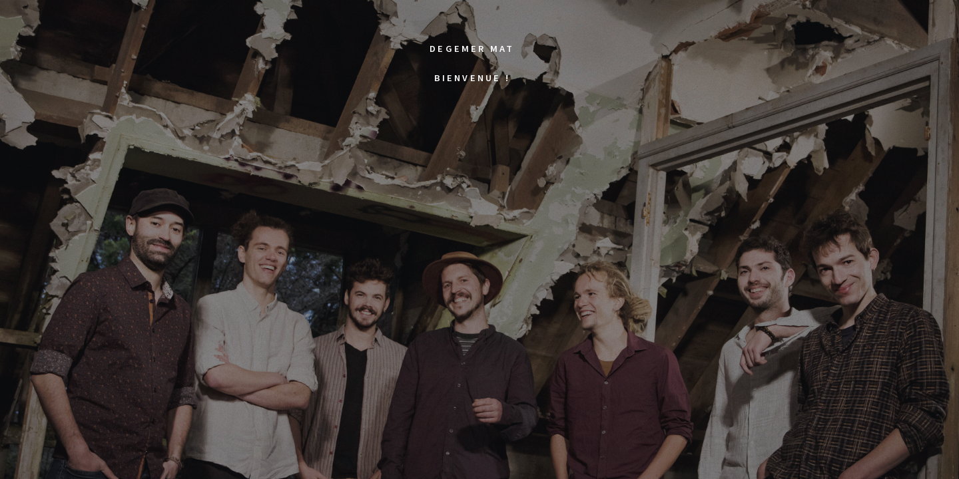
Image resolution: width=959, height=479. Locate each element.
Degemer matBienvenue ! (472, 53)
